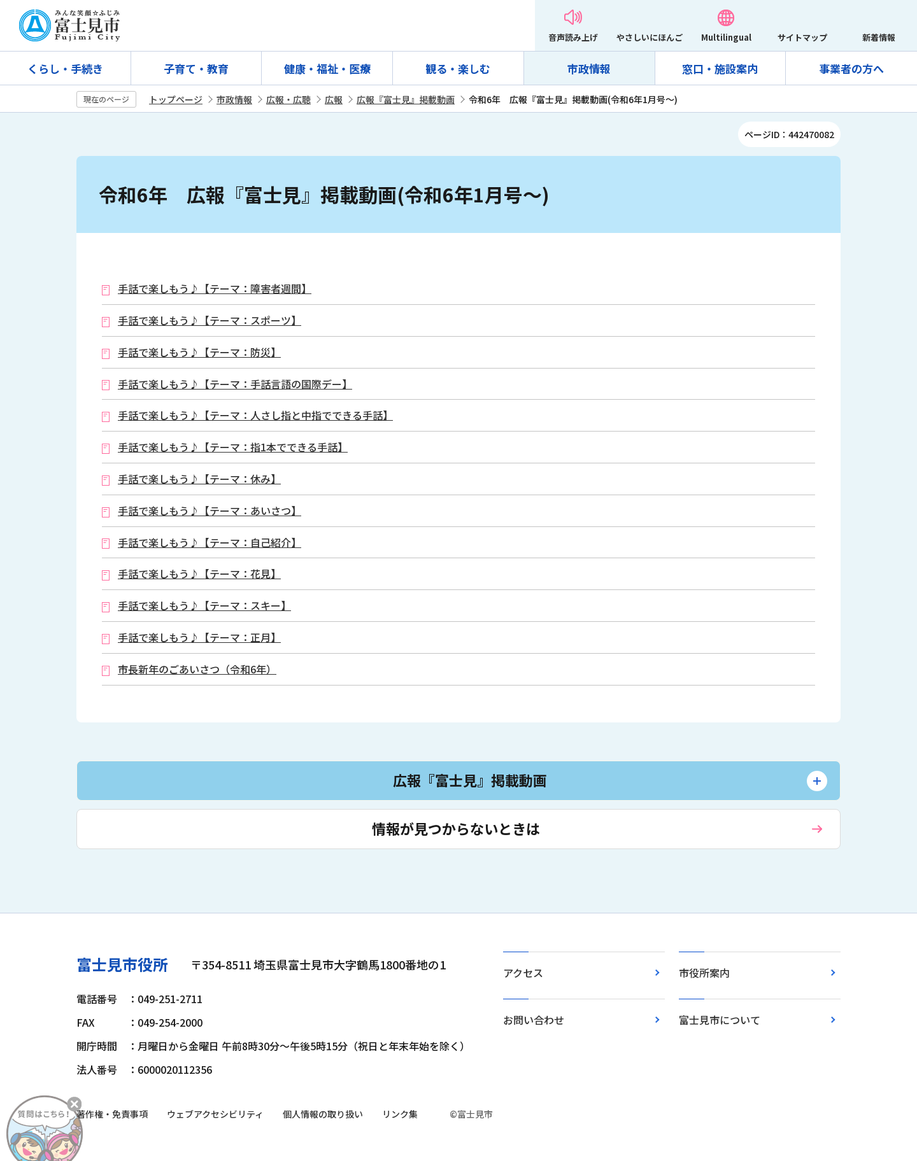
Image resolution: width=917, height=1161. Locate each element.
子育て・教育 (196, 68)
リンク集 (400, 1114)
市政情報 (589, 68)
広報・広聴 (288, 99)
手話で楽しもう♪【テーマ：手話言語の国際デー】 (235, 384)
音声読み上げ (573, 37)
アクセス (523, 972)
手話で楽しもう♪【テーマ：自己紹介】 (209, 542)
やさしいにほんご (649, 37)
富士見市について (719, 1019)
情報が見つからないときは (456, 828)
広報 (334, 99)
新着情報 (878, 37)
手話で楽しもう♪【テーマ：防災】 (199, 352)
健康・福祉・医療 (327, 68)
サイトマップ (802, 37)
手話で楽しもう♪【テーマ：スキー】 (204, 605)
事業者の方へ (851, 68)
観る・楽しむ (457, 68)
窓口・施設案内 (720, 68)
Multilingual (726, 37)
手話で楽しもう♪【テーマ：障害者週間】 (214, 288)
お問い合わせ (533, 1019)
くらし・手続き (65, 68)
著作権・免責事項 (112, 1114)
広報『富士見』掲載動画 (406, 99)
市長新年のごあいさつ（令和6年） (197, 669)
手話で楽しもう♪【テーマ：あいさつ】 (209, 510)
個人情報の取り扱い (323, 1114)
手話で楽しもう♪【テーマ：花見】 (199, 573)
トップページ (176, 99)
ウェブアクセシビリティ (215, 1114)
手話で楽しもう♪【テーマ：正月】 (199, 637)
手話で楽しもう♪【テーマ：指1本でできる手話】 (233, 447)
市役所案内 (704, 972)
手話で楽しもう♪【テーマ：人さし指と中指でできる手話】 (255, 415)
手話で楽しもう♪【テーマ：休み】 (199, 479)
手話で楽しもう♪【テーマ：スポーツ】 (209, 320)
